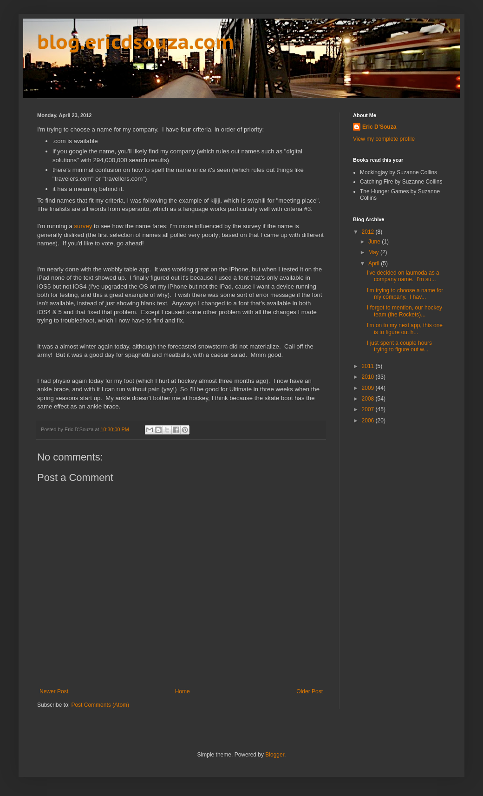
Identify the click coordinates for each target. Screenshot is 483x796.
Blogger (274, 754)
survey (83, 226)
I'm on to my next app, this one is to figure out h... (405, 328)
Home (182, 691)
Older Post (309, 691)
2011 (369, 366)
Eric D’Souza (379, 127)
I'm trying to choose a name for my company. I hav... (405, 293)
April (374, 263)
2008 (369, 398)
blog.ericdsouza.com (135, 41)
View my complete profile (384, 139)
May (374, 252)
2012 (369, 232)
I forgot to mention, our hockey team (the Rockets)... (404, 310)
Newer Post (53, 691)
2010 (369, 377)
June (375, 241)
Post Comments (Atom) (100, 705)
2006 (369, 420)
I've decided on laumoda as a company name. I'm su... (403, 276)
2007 (369, 409)
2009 (369, 388)
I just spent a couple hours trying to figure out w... (399, 346)
